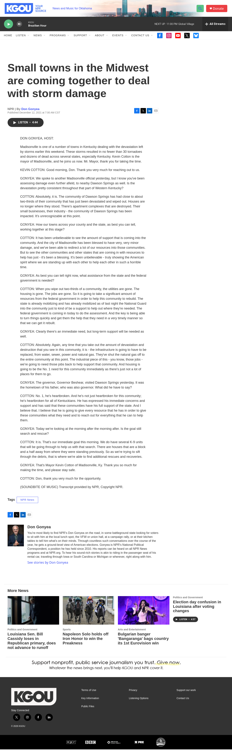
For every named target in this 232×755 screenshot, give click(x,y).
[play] (8, 26)
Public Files (87, 712)
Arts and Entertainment (132, 635)
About (100, 37)
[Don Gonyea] (16, 541)
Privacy (133, 696)
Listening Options (138, 704)
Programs (58, 37)
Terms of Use (88, 696)
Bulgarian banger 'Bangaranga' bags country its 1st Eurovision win (143, 644)
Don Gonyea (30, 114)
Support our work (186, 696)
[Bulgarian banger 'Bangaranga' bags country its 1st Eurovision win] (143, 616)
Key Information (90, 704)
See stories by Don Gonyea (47, 568)
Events (118, 37)
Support (80, 37)
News (38, 37)
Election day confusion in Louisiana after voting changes (197, 612)
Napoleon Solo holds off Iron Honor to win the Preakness (85, 644)
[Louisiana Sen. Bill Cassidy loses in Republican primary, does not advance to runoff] (33, 616)
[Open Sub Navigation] (28, 37)
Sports (67, 635)
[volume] (19, 26)
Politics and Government (22, 635)
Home (8, 37)
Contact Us (140, 37)
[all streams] (215, 26)
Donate (219, 9)
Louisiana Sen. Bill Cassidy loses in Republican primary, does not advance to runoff (32, 647)
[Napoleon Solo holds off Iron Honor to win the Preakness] (88, 616)
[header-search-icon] (200, 9)
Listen (21, 37)
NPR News (27, 505)
